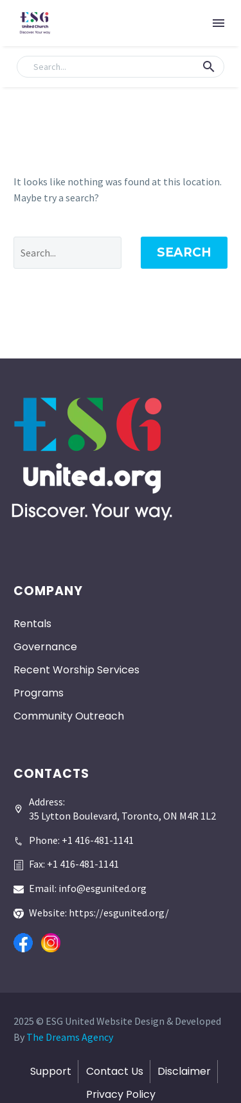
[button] (209, 67)
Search (184, 252)
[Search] (120, 67)
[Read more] (73, 835)
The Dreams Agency (69, 1037)
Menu (218, 23)
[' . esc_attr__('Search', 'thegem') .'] (67, 253)
